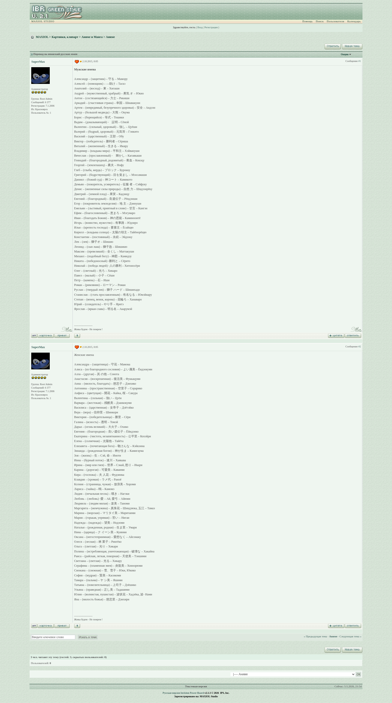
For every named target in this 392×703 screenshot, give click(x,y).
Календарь (354, 21)
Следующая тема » (351, 636)
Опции (344, 54)
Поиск (320, 21)
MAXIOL (42, 37)
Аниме (110, 37)
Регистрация (211, 27)
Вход (200, 27)
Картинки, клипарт (65, 37)
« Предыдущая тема (315, 636)
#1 (359, 61)
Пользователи (335, 21)
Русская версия (171, 693)
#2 (359, 346)
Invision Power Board (192, 693)
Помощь (307, 21)
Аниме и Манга (92, 37)
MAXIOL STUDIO (43, 21)
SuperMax (38, 61)
